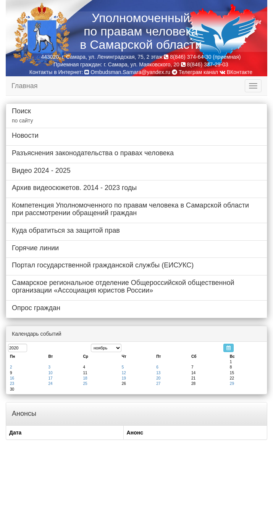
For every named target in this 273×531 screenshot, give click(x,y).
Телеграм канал (195, 72)
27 (158, 383)
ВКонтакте (236, 72)
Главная (24, 86)
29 (232, 383)
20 (158, 378)
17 (50, 378)
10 (50, 373)
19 (124, 378)
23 (12, 383)
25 (85, 383)
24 (50, 383)
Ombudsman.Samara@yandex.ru (130, 72)
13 (158, 373)
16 (12, 378)
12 (124, 373)
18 (85, 378)
